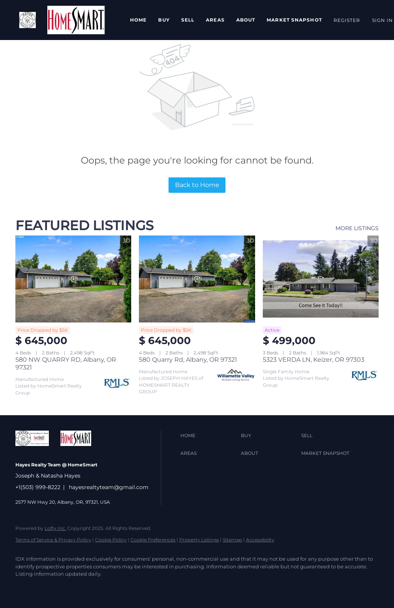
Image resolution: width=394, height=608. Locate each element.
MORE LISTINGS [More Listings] (357, 228)
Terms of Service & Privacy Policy (53, 540)
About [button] (245, 20)
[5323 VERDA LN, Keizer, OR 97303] (321, 279)
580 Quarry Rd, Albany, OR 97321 (188, 359)
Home (138, 20)
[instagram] (114, 587)
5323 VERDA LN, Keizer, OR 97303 (313, 359)
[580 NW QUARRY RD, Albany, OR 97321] (73, 279)
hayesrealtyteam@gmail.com (109, 487)
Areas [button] (215, 20)
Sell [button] (187, 20)
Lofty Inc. (55, 528)
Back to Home (197, 185)
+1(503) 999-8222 (37, 487)
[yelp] (91, 587)
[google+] (158, 587)
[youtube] (136, 587)
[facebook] (24, 587)
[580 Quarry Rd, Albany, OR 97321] (197, 279)
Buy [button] (163, 20)
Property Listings (199, 540)
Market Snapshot (294, 20)
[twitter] (47, 587)
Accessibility (260, 540)
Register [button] (347, 20)
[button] (27, 20)
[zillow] (69, 587)
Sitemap (232, 540)
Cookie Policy (111, 540)
